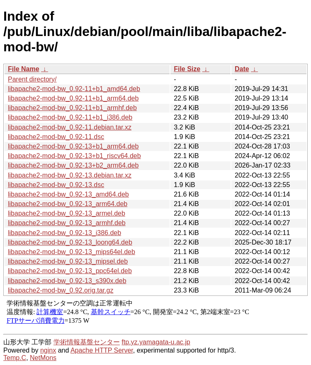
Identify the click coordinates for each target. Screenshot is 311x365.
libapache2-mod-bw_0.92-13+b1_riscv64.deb (74, 155)
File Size (187, 68)
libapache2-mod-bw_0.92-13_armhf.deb (67, 222)
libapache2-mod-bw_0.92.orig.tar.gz (60, 290)
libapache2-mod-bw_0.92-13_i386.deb (64, 232)
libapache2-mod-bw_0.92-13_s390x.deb (67, 280)
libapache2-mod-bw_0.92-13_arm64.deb (67, 203)
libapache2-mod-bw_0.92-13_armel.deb (66, 213)
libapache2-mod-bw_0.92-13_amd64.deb (68, 194)
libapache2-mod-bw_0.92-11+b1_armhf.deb (72, 107)
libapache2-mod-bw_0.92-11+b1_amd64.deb (74, 88)
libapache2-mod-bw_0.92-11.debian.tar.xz (69, 127)
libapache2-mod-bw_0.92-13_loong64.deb (70, 242)
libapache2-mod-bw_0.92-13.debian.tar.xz (69, 175)
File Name (23, 68)
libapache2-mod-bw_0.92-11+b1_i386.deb (70, 117)
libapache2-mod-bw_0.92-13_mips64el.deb (71, 251)
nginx (48, 350)
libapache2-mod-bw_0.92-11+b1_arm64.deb (73, 98)
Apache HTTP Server (101, 350)
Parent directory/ (32, 79)
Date (242, 68)
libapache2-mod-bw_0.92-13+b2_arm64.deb (73, 165)
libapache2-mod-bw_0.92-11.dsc (56, 136)
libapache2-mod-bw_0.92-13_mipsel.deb (68, 261)
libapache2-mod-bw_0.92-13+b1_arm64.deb (73, 146)
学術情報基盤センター (86, 342)
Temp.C (14, 357)
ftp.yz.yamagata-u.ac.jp (155, 342)
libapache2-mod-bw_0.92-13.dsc (56, 184)
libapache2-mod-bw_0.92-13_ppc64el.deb (70, 270)
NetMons (43, 357)
